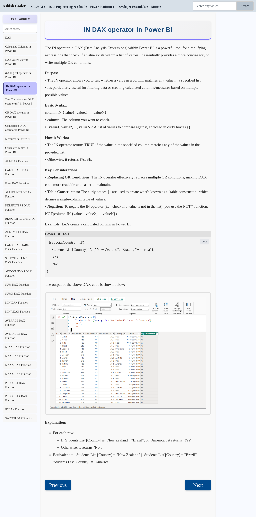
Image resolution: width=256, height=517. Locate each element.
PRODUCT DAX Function (15, 385)
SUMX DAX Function (18, 293)
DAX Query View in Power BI (16, 62)
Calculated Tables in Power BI (16, 150)
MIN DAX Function (16, 302)
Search (245, 6)
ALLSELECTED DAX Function (18, 194)
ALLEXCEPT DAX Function (16, 234)
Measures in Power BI (17, 138)
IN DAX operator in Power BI (18, 88)
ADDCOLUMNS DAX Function (18, 273)
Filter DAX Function (17, 183)
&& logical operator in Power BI (18, 75)
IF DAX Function (15, 409)
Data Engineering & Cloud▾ (68, 6)
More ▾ (156, 6)
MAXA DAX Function (18, 365)
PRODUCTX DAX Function (16, 398)
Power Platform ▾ (102, 6)
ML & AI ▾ (37, 6)
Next (198, 485)
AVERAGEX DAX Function (16, 336)
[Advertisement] (236, 73)
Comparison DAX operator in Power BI (17, 127)
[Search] (214, 6)
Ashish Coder (14, 6)
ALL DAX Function (16, 161)
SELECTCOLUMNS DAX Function (17, 260)
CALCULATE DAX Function (16, 172)
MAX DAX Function (17, 356)
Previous (58, 485)
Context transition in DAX (16, 35)
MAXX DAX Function (18, 374)
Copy (204, 241)
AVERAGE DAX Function (15, 322)
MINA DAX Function (17, 311)
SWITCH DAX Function (19, 418)
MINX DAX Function (17, 347)
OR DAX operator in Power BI (17, 114)
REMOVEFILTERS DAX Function (20, 220)
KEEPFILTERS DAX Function (17, 207)
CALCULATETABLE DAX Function (17, 247)
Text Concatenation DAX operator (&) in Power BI (19, 101)
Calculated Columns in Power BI (18, 48)
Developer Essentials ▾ (132, 6)
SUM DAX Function (17, 284)
